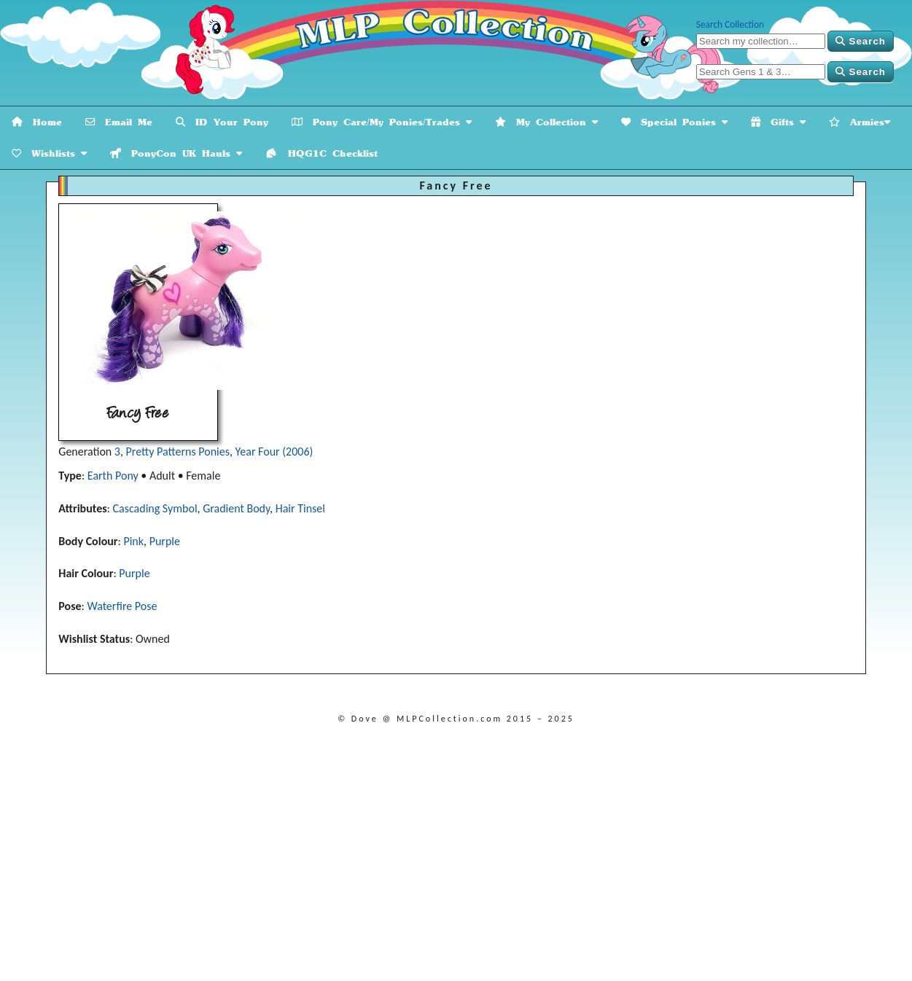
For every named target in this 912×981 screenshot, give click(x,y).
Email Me (118, 122)
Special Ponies (674, 122)
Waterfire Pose (122, 606)
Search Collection (730, 24)
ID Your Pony (222, 122)
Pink (133, 541)
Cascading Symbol (154, 508)
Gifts (778, 122)
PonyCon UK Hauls (176, 153)
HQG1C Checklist (321, 153)
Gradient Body (236, 508)
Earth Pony (113, 475)
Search (860, 41)
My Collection (546, 122)
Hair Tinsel (300, 508)
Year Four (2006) (274, 451)
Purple (164, 541)
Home (37, 122)
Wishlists (49, 153)
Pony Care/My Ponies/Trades (382, 122)
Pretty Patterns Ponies (178, 451)
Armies (859, 122)
